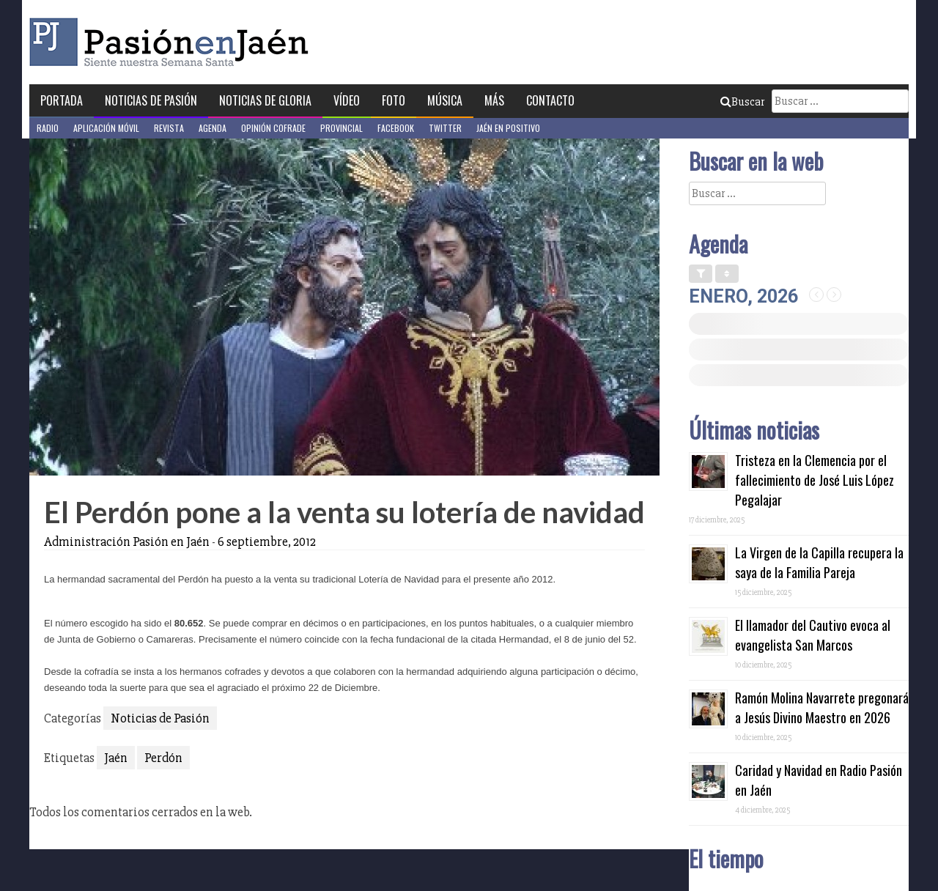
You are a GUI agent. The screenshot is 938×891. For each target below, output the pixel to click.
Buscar (742, 102)
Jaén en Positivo (508, 128)
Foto (393, 100)
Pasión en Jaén (173, 42)
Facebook (395, 128)
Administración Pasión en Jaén (127, 541)
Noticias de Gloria (265, 100)
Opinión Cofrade (273, 128)
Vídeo (346, 100)
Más (494, 100)
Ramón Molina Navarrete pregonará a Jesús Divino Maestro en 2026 (822, 707)
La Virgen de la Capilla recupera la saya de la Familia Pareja (819, 562)
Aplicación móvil (106, 128)
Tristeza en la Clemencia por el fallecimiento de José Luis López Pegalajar (814, 480)
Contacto (550, 100)
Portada (61, 100)
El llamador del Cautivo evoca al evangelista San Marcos (812, 634)
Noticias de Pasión (151, 100)
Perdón (163, 758)
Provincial (341, 128)
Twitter (445, 128)
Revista (169, 128)
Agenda (212, 128)
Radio (48, 128)
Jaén (116, 758)
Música (444, 100)
